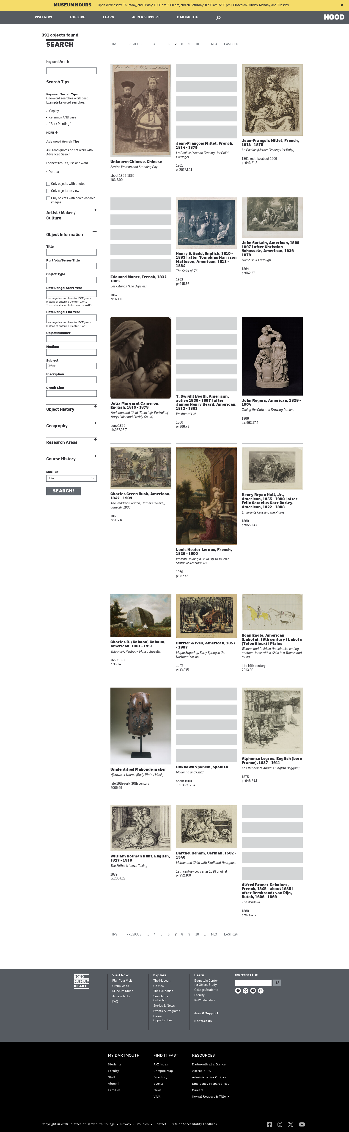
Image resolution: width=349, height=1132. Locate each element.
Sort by (52, 472)
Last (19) (231, 44)
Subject (52, 360)
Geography (57, 426)
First (114, 44)
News (158, 1090)
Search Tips (57, 82)
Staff (111, 1077)
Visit (157, 1096)
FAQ (115, 1001)
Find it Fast (166, 1055)
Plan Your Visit (122, 981)
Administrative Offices (209, 1077)
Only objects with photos (68, 184)
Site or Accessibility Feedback (194, 1124)
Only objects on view (65, 191)
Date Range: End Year (63, 312)
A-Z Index (161, 1064)
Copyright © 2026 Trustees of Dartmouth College (78, 1124)
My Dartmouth (124, 1055)
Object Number (58, 333)
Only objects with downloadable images (73, 200)
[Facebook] (269, 1124)
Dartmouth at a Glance (208, 1064)
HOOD (334, 17)
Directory (160, 1077)
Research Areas (61, 442)
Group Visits (120, 986)
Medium (52, 347)
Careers (197, 1090)
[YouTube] (302, 1124)
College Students (206, 990)
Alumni (113, 1083)
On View (159, 986)
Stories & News (164, 1006)
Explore (77, 17)
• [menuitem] (117, 1124)
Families (114, 1090)
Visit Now (43, 17)
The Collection (163, 991)
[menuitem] (125, 1073)
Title (50, 247)
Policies (142, 1124)
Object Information (64, 234)
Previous (133, 44)
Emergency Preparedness (210, 1083)
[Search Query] (253, 983)
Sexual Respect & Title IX (211, 1096)
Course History (61, 459)
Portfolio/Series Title (63, 260)
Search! (63, 491)
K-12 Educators (205, 1000)
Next (215, 44)
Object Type (55, 274)
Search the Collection (160, 998)
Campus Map (163, 1071)
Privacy (125, 1124)
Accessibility (121, 996)
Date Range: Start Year (64, 288)
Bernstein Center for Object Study (206, 983)
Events (159, 1083)
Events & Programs (166, 1011)
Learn (108, 17)
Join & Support (146, 17)
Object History (60, 409)
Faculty (199, 995)
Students (114, 1064)
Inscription (55, 374)
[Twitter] (290, 1124)
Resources (203, 1055)
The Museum (162, 981)
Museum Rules (122, 991)
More (50, 133)
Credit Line (55, 388)
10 (197, 44)
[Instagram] (280, 1124)
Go (277, 983)
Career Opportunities (162, 1018)
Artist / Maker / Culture (60, 216)
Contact (160, 1124)
